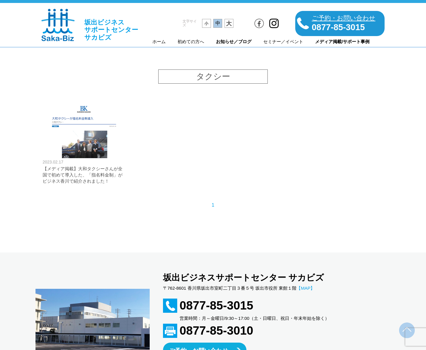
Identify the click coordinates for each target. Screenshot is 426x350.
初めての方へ (191, 41)
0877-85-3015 (216, 305)
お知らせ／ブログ (233, 41)
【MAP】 (305, 288)
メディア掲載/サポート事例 (342, 41)
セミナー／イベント (283, 41)
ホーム (159, 41)
